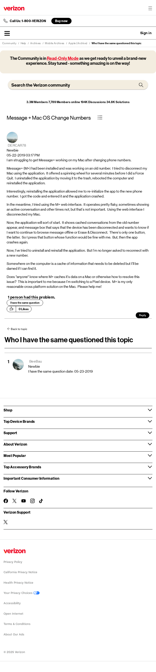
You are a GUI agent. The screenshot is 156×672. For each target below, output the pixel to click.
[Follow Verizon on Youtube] (23, 501)
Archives (35, 43)
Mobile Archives (54, 43)
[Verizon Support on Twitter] (6, 522)
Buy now (61, 21)
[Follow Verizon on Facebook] (6, 501)
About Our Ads (14, 634)
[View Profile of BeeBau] (35, 361)
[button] (7, 33)
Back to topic (19, 329)
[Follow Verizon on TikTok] (41, 501)
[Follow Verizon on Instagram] (32, 501)
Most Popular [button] (15, 455)
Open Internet (13, 613)
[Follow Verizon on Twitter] (14, 501)
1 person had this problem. (31, 297)
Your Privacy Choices (22, 593)
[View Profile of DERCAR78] (17, 145)
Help (23, 43)
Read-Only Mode (63, 58)
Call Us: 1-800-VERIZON (28, 21)
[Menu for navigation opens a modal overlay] (150, 8)
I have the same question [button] (25, 302)
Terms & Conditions (17, 624)
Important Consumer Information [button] (31, 478)
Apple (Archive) (78, 43)
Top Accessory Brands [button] (22, 467)
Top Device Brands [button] (19, 421)
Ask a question (134, 33)
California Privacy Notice (20, 572)
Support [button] (10, 433)
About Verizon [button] (15, 444)
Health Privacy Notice (18, 582)
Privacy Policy (13, 562)
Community (9, 43)
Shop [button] (8, 410)
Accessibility (12, 603)
